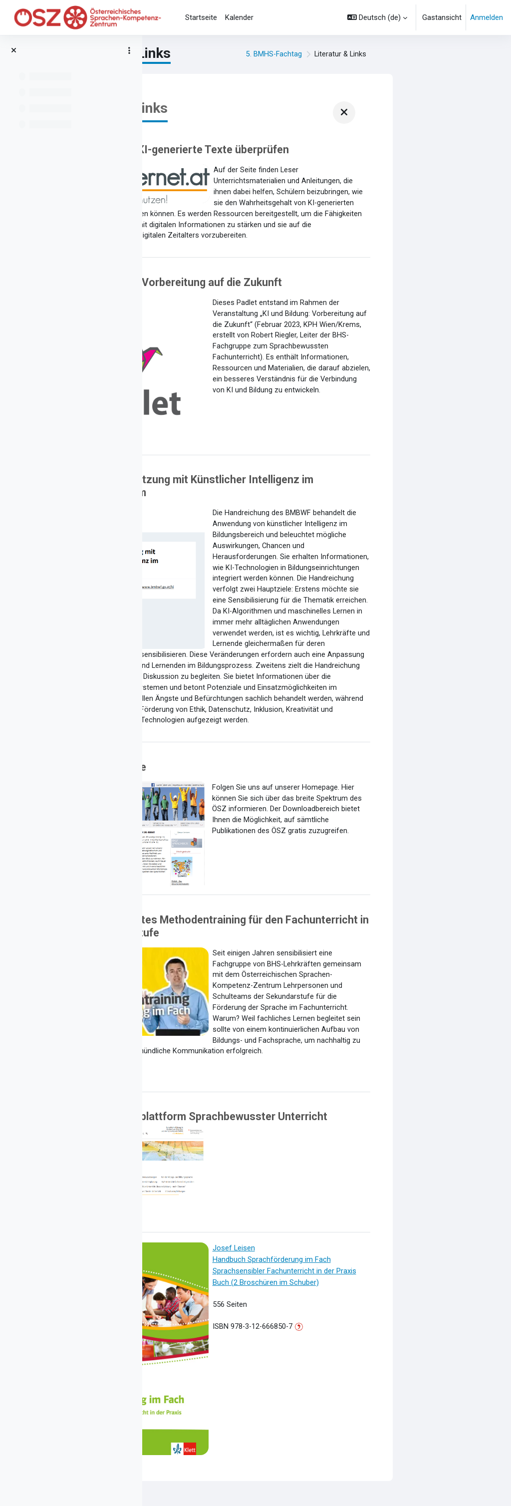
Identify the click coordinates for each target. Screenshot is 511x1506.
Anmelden (486, 17)
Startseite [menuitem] (201, 17)
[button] (377, 17)
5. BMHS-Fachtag (383, 54)
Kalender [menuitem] (239, 17)
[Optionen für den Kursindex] (129, 50)
